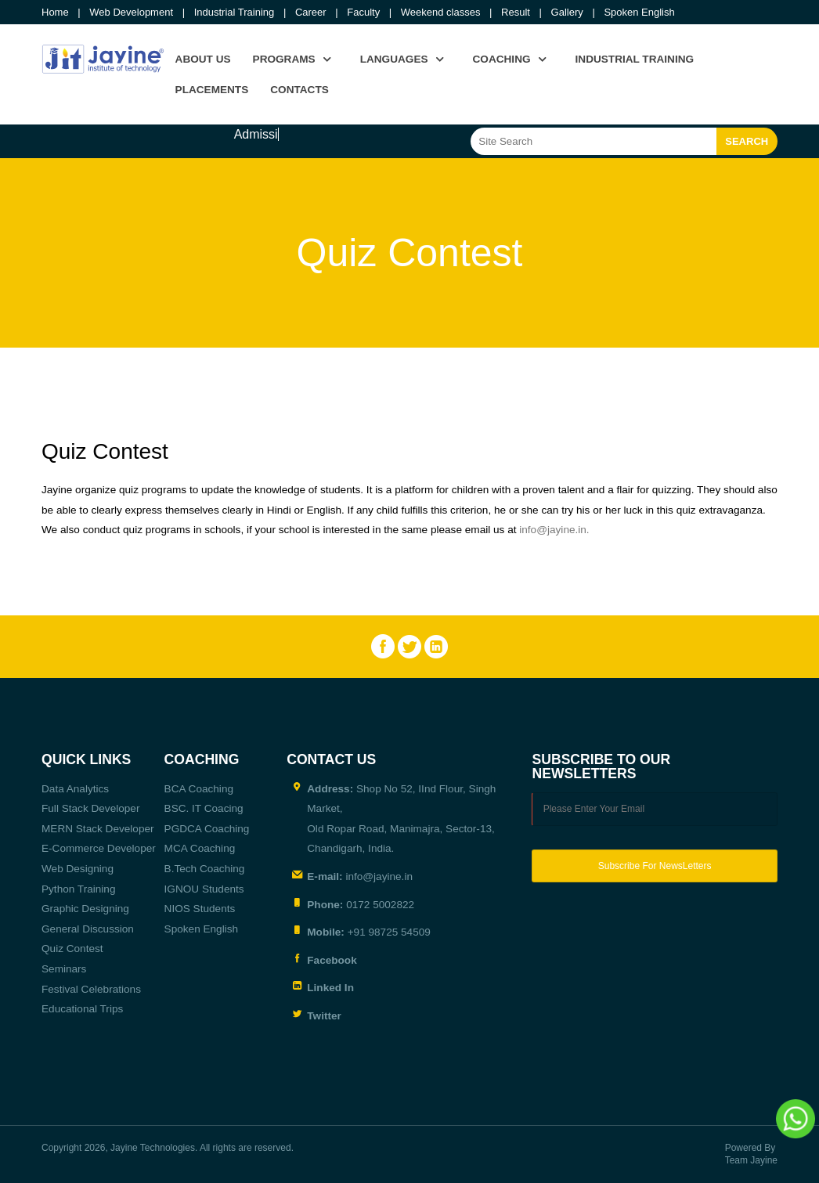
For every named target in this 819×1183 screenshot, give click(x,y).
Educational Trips (82, 1009)
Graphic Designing (85, 908)
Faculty (363, 12)
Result (515, 12)
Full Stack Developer (90, 808)
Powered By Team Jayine (751, 1154)
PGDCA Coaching (207, 829)
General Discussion (87, 929)
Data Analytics (75, 789)
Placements (212, 90)
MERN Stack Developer (97, 829)
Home (55, 12)
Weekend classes (441, 12)
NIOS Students (200, 908)
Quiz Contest (72, 948)
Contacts (299, 90)
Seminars (63, 969)
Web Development (131, 12)
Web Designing (77, 869)
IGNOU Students (204, 889)
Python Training (78, 889)
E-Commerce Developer (98, 848)
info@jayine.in (552, 530)
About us (203, 59)
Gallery (567, 12)
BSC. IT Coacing (204, 808)
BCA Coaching (198, 789)
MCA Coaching (200, 848)
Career (311, 12)
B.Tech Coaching (204, 869)
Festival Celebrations (91, 989)
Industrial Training (234, 12)
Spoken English (639, 12)
